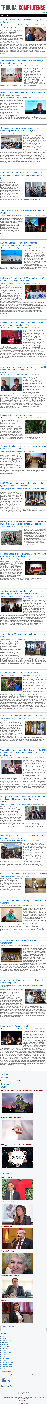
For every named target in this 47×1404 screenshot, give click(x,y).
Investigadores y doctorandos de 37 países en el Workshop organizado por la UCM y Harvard (22, 592)
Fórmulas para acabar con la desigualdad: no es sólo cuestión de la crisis (22, 836)
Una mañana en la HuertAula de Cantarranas (20, 672)
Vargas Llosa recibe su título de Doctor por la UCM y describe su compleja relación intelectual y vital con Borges (23, 752)
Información (23, 1400)
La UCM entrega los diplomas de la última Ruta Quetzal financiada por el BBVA (21, 484)
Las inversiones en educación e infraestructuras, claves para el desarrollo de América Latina (22, 324)
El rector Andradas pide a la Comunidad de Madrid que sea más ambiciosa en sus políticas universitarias (23, 369)
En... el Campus (6, 1346)
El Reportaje (5, 1342)
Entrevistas (4, 1174)
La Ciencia (4, 1350)
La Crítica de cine (6, 1352)
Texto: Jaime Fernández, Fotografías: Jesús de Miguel (16, 97)
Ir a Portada (4, 1074)
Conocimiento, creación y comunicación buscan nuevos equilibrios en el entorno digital (21, 129)
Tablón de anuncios (7, 1366)
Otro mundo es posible (8, 1362)
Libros (3, 1356)
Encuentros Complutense (33, 851)
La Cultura (4, 1354)
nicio (45, 12)
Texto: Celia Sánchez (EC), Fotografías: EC (14, 840)
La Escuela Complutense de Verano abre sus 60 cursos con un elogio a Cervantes (22, 279)
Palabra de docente (7, 1364)
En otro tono (5, 1344)
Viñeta (3, 1368)
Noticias (4, 1336)
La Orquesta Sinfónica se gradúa (15, 1026)
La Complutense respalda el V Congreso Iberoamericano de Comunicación (18, 244)
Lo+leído (3, 1327)
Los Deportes (5, 1358)
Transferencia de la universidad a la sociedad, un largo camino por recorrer (22, 62)
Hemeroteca (5, 1084)
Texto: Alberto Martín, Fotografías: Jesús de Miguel (16, 25)
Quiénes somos (6, 1372)
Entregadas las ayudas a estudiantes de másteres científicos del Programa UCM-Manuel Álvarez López (22, 799)
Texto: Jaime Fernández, (9, 526)
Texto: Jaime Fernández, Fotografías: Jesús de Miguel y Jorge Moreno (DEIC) (23, 488)
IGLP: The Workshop (9, 567)
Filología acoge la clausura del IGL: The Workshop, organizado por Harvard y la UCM (23, 555)
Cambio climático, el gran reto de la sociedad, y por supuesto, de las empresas (23, 447)
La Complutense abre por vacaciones (17, 415)
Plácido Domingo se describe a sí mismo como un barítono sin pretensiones (22, 93)
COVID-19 (4, 1087)
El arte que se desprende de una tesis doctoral (21, 715)
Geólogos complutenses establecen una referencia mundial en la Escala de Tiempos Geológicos (23, 522)
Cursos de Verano (6, 1340)
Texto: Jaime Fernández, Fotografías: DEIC (14, 65)
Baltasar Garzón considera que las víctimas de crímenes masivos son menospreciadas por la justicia (21, 175)
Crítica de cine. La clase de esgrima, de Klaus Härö (23, 873)
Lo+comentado (10, 1327)
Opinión (4, 1360)
